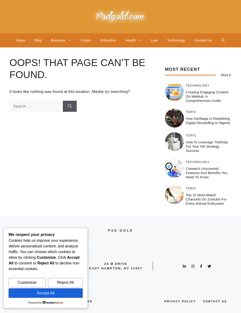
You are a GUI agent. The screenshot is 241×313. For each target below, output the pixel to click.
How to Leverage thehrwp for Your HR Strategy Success (207, 146)
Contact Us (203, 40)
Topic (191, 111)
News (20, 40)
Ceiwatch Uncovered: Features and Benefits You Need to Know (206, 173)
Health (136, 40)
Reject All (65, 282)
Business (63, 40)
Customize (27, 282)
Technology (176, 40)
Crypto (86, 40)
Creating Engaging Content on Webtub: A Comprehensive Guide (207, 96)
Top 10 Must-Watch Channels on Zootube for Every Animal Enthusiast (206, 199)
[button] (223, 40)
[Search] (70, 106)
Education (108, 40)
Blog (38, 40)
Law (154, 40)
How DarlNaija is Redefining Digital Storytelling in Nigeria (208, 121)
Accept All (46, 293)
